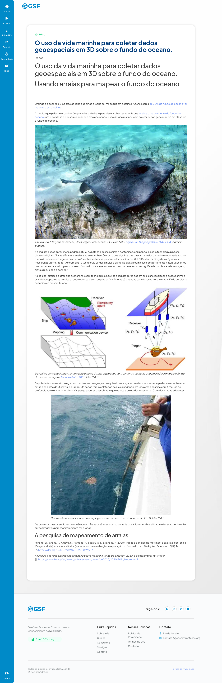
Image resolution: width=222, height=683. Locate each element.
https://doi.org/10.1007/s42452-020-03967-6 (65, 549)
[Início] (6, 6)
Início (7, 11)
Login (7, 678)
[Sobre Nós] (6, 30)
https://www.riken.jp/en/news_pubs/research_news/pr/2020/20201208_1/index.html (88, 559)
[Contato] (6, 42)
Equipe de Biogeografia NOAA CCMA (148, 242)
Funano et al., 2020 (72, 377)
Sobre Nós (6, 35)
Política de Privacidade (183, 669)
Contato (7, 47)
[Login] (6, 673)
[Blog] (6, 66)
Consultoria (7, 59)
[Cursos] (6, 18)
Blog (6, 71)
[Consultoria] (6, 54)
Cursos (6, 23)
